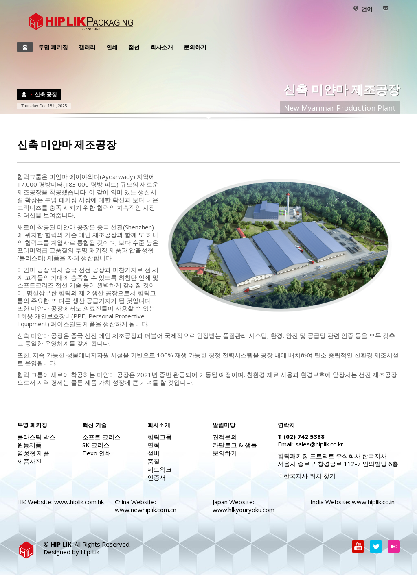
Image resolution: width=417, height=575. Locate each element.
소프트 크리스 (101, 437)
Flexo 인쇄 (96, 453)
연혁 (153, 445)
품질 (153, 461)
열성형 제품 (33, 453)
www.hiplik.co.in (373, 502)
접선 (131, 47)
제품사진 (29, 461)
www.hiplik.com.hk (79, 502)
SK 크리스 (96, 445)
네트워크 (159, 469)
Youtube (358, 546)
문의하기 (192, 47)
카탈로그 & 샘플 (235, 445)
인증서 (156, 477)
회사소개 (159, 47)
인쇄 (109, 47)
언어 (363, 8)
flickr (394, 546)
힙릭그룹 (159, 437)
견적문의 (225, 437)
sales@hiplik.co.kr (319, 444)
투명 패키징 (50, 47)
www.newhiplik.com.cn (145, 509)
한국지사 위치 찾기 (307, 476)
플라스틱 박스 (36, 437)
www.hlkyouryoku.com (243, 509)
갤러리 (87, 47)
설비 (153, 453)
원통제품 (29, 445)
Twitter (376, 546)
